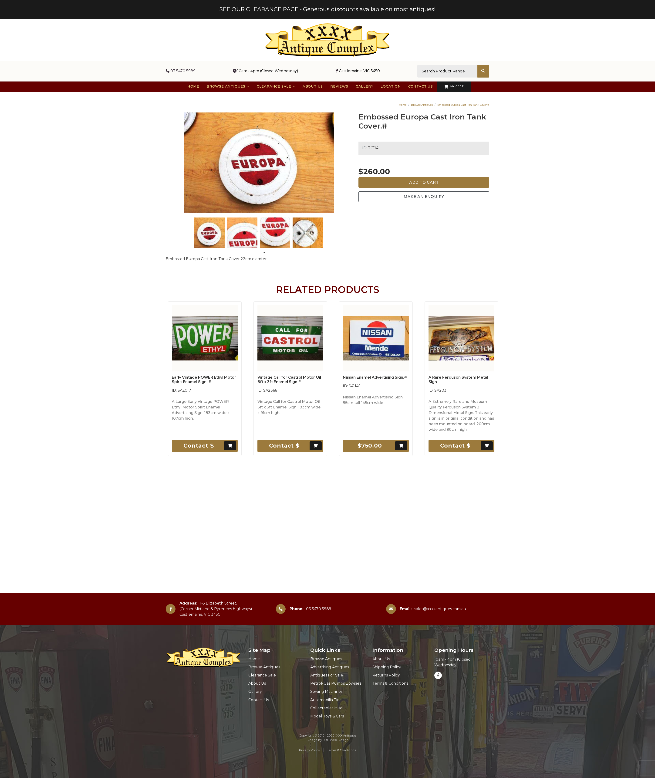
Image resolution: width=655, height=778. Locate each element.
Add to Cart (424, 182)
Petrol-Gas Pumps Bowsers (335, 683)
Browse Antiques (422, 104)
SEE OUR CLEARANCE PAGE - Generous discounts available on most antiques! (327, 9)
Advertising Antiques (329, 667)
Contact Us (258, 700)
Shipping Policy (386, 667)
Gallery (255, 691)
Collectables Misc (326, 708)
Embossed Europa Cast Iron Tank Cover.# (463, 104)
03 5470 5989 (181, 71)
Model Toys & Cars (327, 716)
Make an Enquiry (424, 196)
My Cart (454, 86)
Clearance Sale (262, 675)
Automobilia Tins (325, 700)
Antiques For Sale (326, 675)
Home (402, 104)
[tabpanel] (209, 232)
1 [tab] (264, 252)
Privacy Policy (309, 750)
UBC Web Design (335, 740)
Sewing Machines (326, 691)
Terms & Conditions (390, 683)
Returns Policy (386, 675)
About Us (257, 683)
